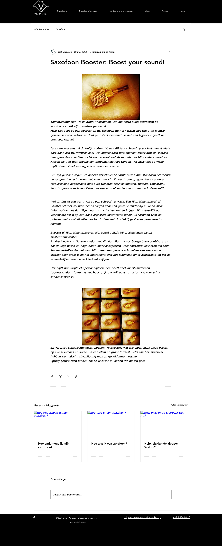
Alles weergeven (179, 405)
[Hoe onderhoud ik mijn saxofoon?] (58, 424)
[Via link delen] (76, 376)
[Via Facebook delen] (52, 376)
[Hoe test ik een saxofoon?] (111, 424)
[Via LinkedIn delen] (68, 376)
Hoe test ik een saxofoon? (109, 443)
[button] (183, 29)
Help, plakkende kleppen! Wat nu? (161, 445)
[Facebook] (34, 517)
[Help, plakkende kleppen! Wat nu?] (164, 424)
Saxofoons (61, 29)
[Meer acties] (170, 52)
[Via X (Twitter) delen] (60, 376)
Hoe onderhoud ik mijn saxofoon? (53, 445)
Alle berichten (41, 29)
